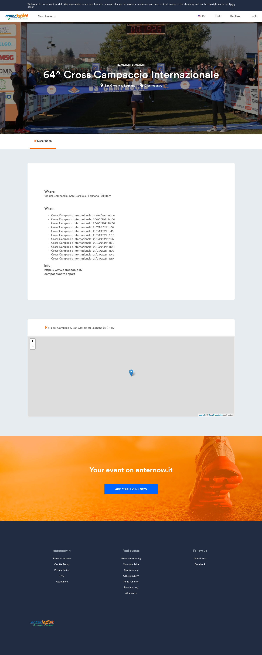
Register (235, 16)
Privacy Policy (61, 570)
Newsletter (200, 558)
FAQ (61, 575)
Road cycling (131, 587)
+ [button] (32, 341)
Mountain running (131, 558)
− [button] (32, 346)
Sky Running (131, 570)
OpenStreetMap (215, 415)
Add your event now (131, 489)
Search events (47, 16)
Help (218, 16)
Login (253, 16)
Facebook (200, 564)
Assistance (62, 581)
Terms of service (62, 558)
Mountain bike (131, 564)
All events (131, 593)
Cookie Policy (62, 564)
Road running (131, 581)
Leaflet (202, 415)
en (202, 16)
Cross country (153, 85)
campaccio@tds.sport (59, 274)
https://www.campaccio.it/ (63, 270)
